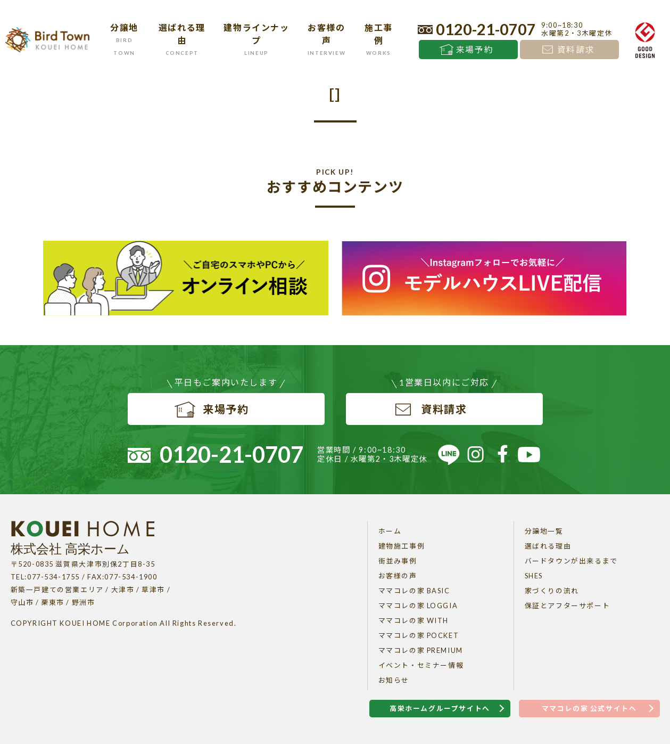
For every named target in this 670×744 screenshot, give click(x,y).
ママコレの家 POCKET (418, 635)
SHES (534, 575)
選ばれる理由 (548, 546)
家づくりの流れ (552, 590)
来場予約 (474, 49)
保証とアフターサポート (567, 605)
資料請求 (575, 49)
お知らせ (393, 680)
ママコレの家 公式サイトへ (589, 708)
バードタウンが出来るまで (571, 561)
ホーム (390, 531)
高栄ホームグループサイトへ (440, 708)
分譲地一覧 (544, 531)
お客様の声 (397, 575)
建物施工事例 (401, 546)
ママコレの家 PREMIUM (420, 650)
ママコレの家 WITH (413, 620)
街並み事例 (397, 561)
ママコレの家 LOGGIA (418, 605)
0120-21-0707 (486, 29)
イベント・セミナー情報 (421, 665)
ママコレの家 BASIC (414, 590)
